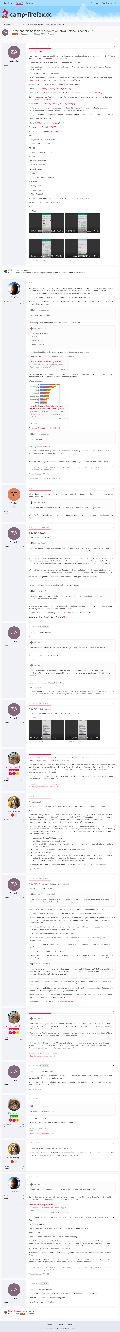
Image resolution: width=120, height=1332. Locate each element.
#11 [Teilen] (114, 1065)
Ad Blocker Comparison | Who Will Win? (44, 428)
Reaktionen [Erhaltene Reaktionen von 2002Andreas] (7, 1124)
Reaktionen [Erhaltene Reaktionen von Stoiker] (7, 511)
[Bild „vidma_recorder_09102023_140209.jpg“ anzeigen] (46, 225)
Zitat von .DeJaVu (40, 502)
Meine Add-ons (47, 1133)
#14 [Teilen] (114, 1177)
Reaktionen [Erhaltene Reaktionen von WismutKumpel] (7, 819)
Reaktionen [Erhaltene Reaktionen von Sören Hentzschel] (7, 778)
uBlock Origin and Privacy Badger (46, 361)
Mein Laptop (34, 1133)
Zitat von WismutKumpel (43, 964)
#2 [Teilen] (114, 282)
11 (46, 93)
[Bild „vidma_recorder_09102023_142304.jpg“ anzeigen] (46, 250)
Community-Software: (60, 1329)
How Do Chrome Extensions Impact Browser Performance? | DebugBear (47, 407)
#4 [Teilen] (114, 527)
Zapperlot (25, 34)
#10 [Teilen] (114, 1011)
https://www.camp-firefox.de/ (40, 99)
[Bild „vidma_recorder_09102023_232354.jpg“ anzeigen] (82, 732)
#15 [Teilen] (114, 1283)
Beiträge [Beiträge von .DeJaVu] (6, 304)
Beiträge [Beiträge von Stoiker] (6, 514)
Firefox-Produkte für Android (64, 273)
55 (49, 93)
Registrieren (107, 3)
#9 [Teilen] (114, 878)
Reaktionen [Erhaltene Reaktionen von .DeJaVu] (7, 301)
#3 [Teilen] (114, 488)
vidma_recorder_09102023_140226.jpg (88, 93)
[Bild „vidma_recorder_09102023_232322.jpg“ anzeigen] (46, 732)
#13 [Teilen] (114, 1143)
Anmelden (95, 3)
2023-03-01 (54, 131)
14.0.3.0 (51, 123)
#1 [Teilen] (114, 46)
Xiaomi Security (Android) (42, 1204)
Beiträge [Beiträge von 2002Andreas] (6, 1127)
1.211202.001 (52, 127)
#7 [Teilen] (114, 752)
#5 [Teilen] (114, 627)
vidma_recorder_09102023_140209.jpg (56, 89)
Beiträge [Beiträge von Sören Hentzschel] (6, 780)
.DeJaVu (48, 478)
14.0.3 (40, 123)
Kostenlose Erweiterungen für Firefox (44, 784)
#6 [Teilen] (114, 703)
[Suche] (115, 3)
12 (42, 127)
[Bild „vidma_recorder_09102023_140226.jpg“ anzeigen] (82, 225)
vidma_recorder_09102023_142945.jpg (60, 104)
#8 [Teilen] (114, 796)
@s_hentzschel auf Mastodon (43, 787)
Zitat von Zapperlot (41, 310)
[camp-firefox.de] (60, 13)
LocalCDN (46, 447)
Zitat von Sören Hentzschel (44, 894)
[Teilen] (116, 39)
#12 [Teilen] (114, 1098)
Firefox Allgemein (41, 273)
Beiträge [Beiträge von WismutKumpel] (6, 822)
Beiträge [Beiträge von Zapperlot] (6, 65)
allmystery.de (34, 80)
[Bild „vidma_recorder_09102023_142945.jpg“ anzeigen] (82, 250)
